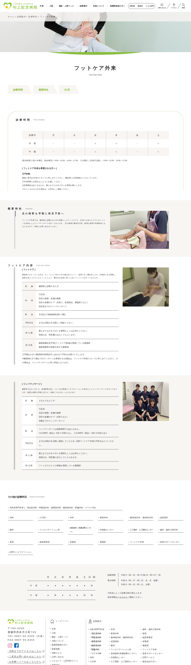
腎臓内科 (99, 649)
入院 (53, 6)
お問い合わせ (59, 657)
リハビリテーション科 (50, 530)
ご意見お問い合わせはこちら (26, 656)
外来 (44, 6)
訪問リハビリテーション (21, 552)
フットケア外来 (47, 17)
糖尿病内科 (100, 645)
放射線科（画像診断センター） (80, 529)
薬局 (12, 542)
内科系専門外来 (100, 629)
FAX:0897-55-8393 (22, 640)
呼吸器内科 (100, 637)
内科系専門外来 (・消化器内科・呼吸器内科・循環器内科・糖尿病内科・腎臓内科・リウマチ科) (53, 507)
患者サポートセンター (170, 542)
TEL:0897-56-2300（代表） (27, 636)
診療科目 (32, 17)
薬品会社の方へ (156, 661)
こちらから (123, 597)
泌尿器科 (164, 517)
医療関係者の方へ (117, 6)
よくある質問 (149, 6)
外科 (72, 517)
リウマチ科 (100, 653)
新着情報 (132, 6)
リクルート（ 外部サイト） (67, 661)
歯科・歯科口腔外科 (169, 530)
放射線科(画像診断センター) (129, 653)
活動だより (58, 653)
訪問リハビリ (155, 657)
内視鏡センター (107, 530)
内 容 (67, 89)
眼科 (12, 530)
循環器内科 (100, 641)
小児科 (43, 517)
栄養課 (73, 542)
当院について (99, 6)
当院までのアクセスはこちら (26, 651)
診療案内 (84, 6)
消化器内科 (100, 633)
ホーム (11, 17)
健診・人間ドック (67, 6)
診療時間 (18, 89)
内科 (12, 517)
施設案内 (140, 6)
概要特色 (43, 89)
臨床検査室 (45, 542)
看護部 (103, 542)
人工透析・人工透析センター (141, 530)
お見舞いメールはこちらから (26, 662)
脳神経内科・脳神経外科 (141, 517)
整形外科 (104, 517)
